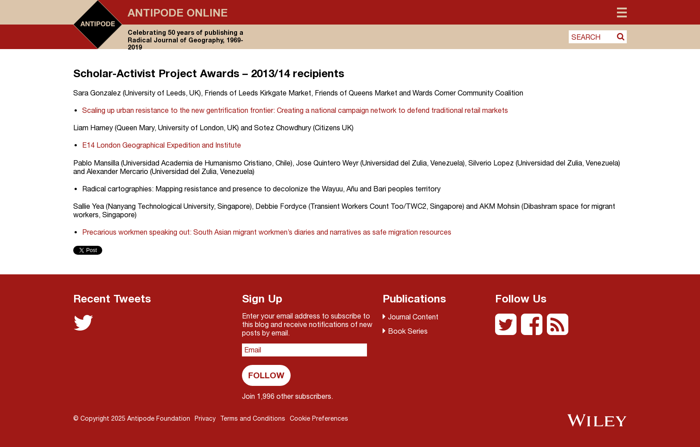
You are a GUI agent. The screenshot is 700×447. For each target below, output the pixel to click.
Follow (266, 375)
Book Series (408, 331)
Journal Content (413, 317)
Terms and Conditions (252, 418)
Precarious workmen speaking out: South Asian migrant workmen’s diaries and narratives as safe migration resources (266, 232)
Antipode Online (178, 12)
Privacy (205, 418)
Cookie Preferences (319, 418)
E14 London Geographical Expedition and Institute (161, 145)
